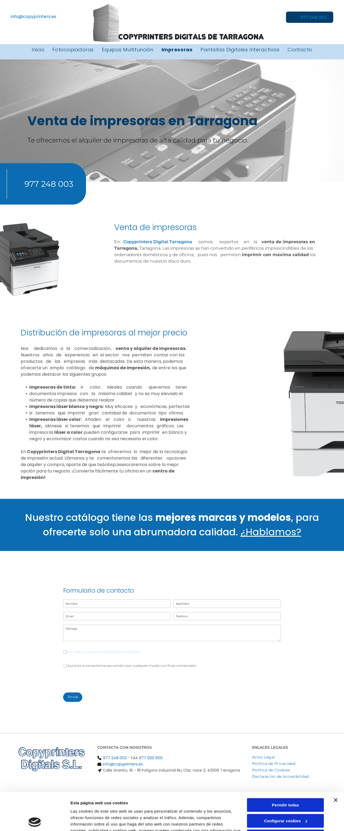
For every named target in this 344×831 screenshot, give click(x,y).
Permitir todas (285, 767)
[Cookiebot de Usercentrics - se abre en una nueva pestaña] (34, 820)
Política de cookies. (110, 805)
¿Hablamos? (271, 532)
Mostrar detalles (86, 820)
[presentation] (117, 669)
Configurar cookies (285, 782)
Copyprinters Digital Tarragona (157, 241)
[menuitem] (38, 49)
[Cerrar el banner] (336, 762)
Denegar (285, 798)
